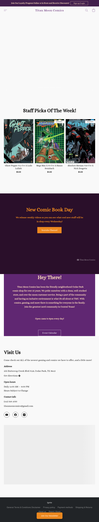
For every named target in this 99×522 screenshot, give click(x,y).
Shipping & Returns (84, 507)
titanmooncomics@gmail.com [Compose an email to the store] (18, 406)
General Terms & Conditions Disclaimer (24, 507)
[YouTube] (7, 415)
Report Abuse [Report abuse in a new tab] (55, 512)
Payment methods (65, 507)
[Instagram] (24, 415)
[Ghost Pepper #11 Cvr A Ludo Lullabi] (18, 147)
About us (42, 512)
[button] (79, 3)
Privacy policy (49, 507)
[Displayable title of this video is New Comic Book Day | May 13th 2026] (49, 248)
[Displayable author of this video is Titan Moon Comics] (86, 260)
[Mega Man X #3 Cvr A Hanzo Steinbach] (49, 147)
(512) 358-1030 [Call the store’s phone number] (10, 401)
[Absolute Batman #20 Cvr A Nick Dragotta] (80, 147)
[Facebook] (15, 415)
